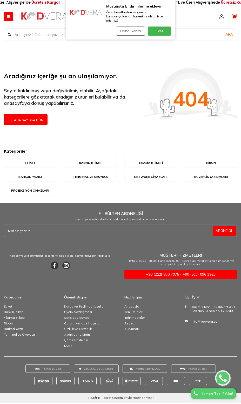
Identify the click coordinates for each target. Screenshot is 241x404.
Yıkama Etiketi (14, 319)
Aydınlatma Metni (77, 336)
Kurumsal (131, 330)
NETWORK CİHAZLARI (151, 177)
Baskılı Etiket (13, 313)
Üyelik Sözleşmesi (78, 313)
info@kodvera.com (206, 323)
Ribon (8, 325)
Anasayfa (131, 308)
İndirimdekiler (134, 319)
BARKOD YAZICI (30, 177)
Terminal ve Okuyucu (19, 336)
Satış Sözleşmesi (77, 319)
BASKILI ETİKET (90, 163)
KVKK (68, 347)
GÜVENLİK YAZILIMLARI (211, 177)
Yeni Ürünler (133, 313)
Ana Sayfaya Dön (25, 119)
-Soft (92, 399)
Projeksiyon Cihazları (30, 191)
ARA (229, 34)
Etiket (8, 308)
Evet (159, 31)
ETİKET (30, 163)
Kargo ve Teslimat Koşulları (84, 308)
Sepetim (130, 325)
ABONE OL (224, 232)
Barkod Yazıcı (14, 330)
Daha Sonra (129, 31)
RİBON (210, 163)
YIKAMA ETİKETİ (151, 163)
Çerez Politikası (76, 341)
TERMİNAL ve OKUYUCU (90, 177)
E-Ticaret (104, 399)
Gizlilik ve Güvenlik (78, 330)
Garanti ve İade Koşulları (82, 325)
